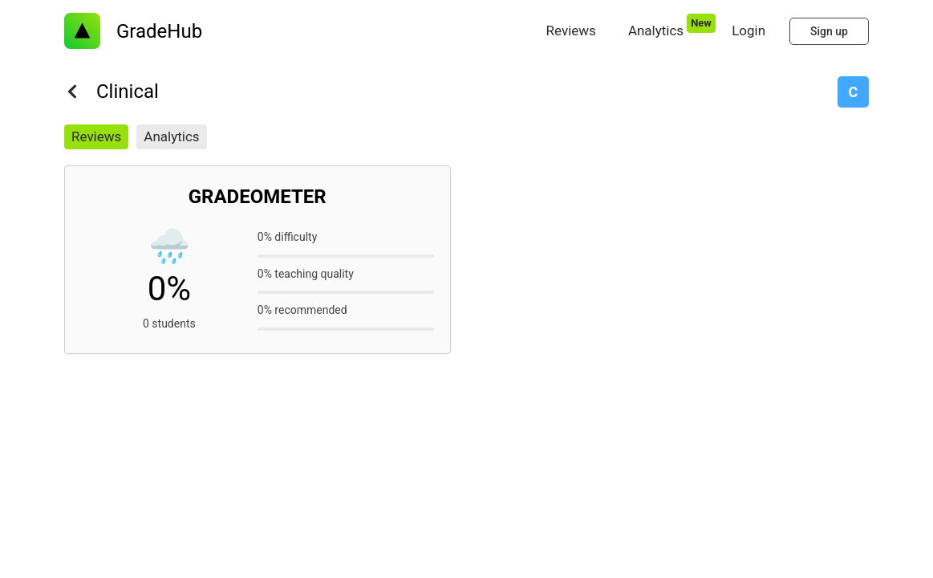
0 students (169, 323)
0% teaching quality (306, 273)
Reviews (96, 136)
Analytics (171, 136)
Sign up (829, 31)
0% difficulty (288, 236)
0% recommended (302, 309)
